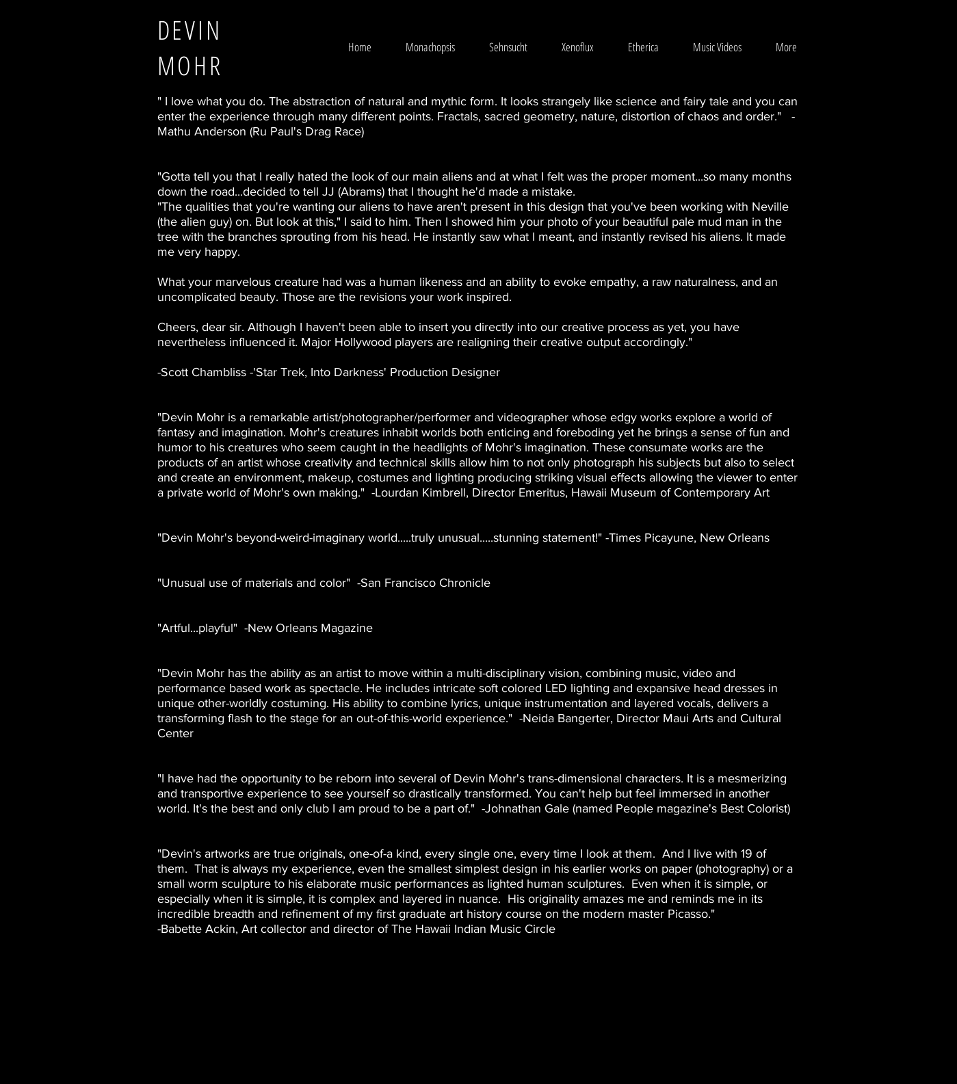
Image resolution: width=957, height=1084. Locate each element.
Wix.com (561, 1035)
